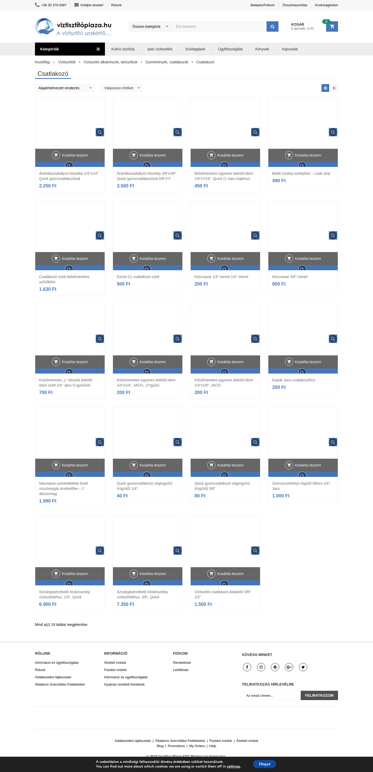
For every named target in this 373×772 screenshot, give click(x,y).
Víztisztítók (67, 62)
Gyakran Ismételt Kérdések (124, 684)
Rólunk (116, 5)
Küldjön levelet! (88, 5)
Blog (160, 746)
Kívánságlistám (326, 5)
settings (231, 766)
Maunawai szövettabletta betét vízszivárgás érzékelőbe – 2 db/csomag (63, 488)
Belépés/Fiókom (263, 5)
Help (212, 746)
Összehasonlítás (295, 5)
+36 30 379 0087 (51, 5)
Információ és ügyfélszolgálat (56, 663)
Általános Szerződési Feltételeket (60, 684)
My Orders (197, 746)
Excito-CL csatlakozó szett (138, 277)
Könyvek (262, 49)
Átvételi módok (115, 663)
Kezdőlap (42, 62)
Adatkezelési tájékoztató (53, 677)
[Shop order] (64, 88)
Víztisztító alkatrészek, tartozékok (111, 62)
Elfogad (264, 763)
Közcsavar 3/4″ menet (289, 277)
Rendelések (182, 663)
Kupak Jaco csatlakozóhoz (293, 380)
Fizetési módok (115, 670)
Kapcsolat (290, 49)
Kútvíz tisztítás (123, 49)
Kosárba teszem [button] (75, 165)
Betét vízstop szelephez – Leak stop (301, 173)
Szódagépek (195, 49)
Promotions (176, 746)
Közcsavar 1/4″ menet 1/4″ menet (221, 277)
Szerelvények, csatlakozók (167, 62)
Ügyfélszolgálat (230, 49)
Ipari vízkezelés (159, 49)
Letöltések (180, 670)
